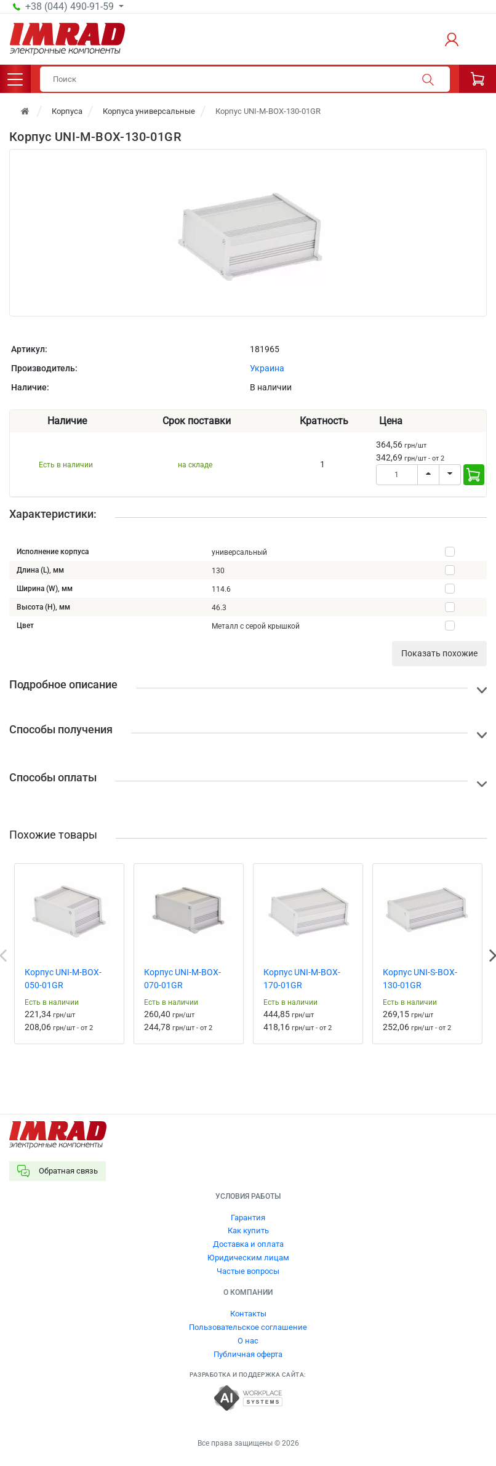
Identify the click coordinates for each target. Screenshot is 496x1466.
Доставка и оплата (248, 1244)
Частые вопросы (248, 1271)
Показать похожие (439, 653)
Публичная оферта (248, 1354)
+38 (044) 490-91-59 (70, 6)
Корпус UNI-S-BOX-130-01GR (420, 978)
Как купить (248, 1230)
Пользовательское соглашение (248, 1327)
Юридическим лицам (248, 1257)
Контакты (248, 1313)
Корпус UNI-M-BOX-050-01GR (63, 978)
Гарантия (248, 1217)
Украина (267, 368)
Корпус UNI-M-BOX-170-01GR (301, 978)
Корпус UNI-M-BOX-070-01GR (182, 978)
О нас (248, 1340)
